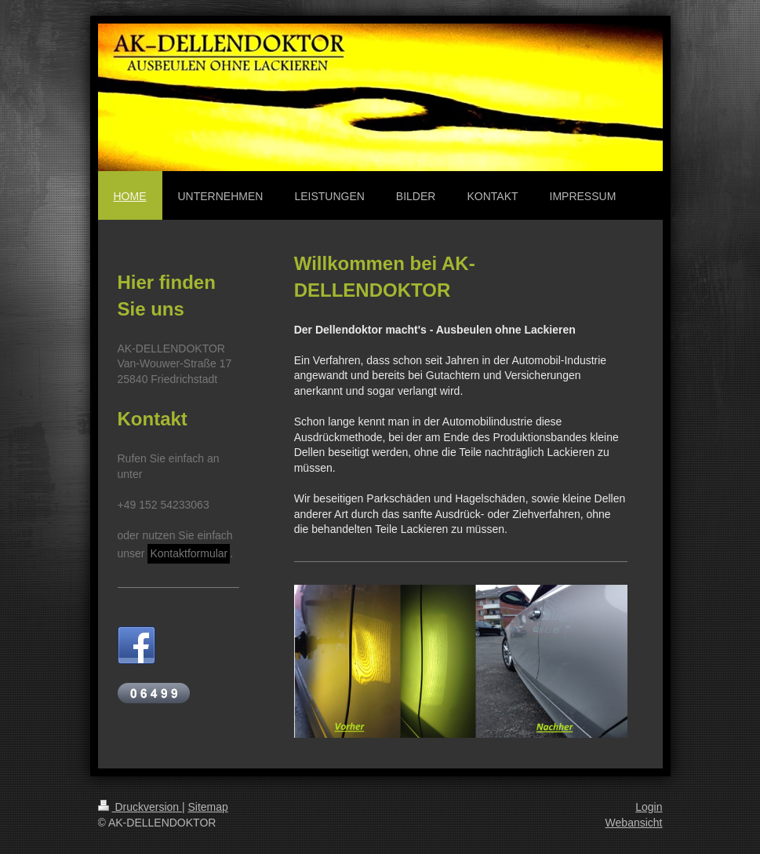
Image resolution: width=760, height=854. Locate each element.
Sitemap (208, 807)
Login (648, 807)
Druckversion (140, 807)
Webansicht (634, 822)
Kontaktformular (188, 553)
